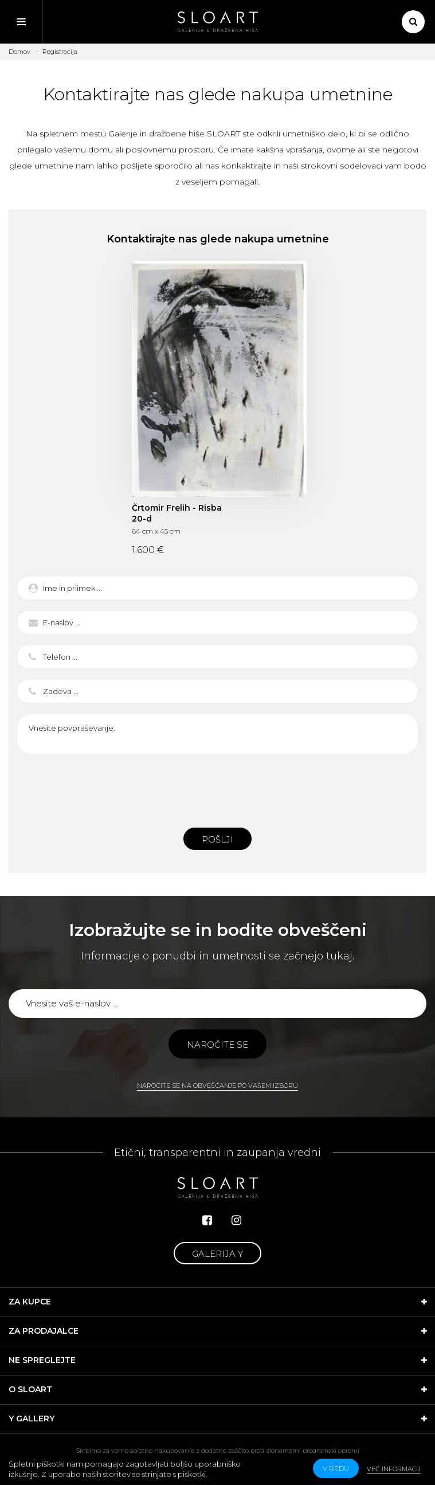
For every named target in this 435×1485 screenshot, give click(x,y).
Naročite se (217, 1044)
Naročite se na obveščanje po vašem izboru (217, 1086)
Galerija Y (217, 1253)
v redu (336, 1468)
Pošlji (217, 839)
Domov (19, 52)
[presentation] (218, 787)
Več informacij (394, 1469)
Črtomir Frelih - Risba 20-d (177, 513)
